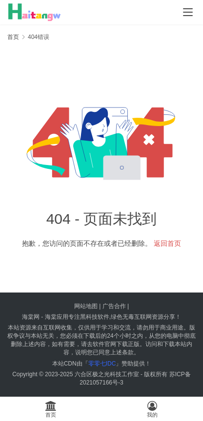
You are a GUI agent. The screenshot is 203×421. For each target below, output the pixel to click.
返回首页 (167, 243)
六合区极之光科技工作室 (107, 374)
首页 (13, 37)
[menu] (188, 12)
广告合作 (114, 306)
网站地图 (86, 306)
